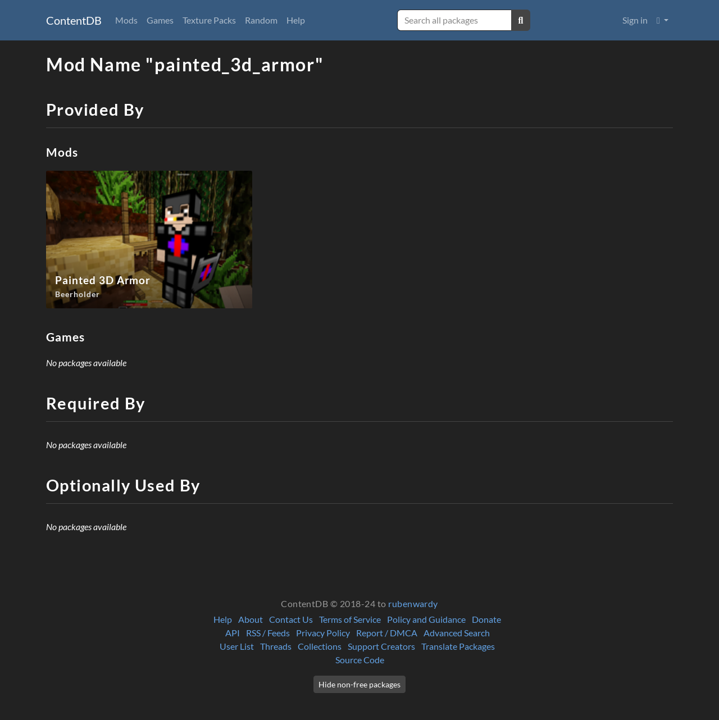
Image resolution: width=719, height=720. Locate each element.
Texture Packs (209, 20)
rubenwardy (413, 603)
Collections (320, 646)
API (232, 632)
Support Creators (381, 646)
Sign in (635, 20)
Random (261, 20)
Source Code (359, 659)
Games (160, 20)
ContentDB (74, 20)
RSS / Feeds (268, 632)
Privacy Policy (323, 632)
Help (295, 20)
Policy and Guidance (426, 619)
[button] (662, 20)
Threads (276, 646)
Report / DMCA (386, 632)
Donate (486, 619)
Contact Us (291, 619)
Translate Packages (458, 646)
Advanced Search (457, 632)
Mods (126, 20)
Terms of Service (350, 619)
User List (237, 646)
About (250, 619)
